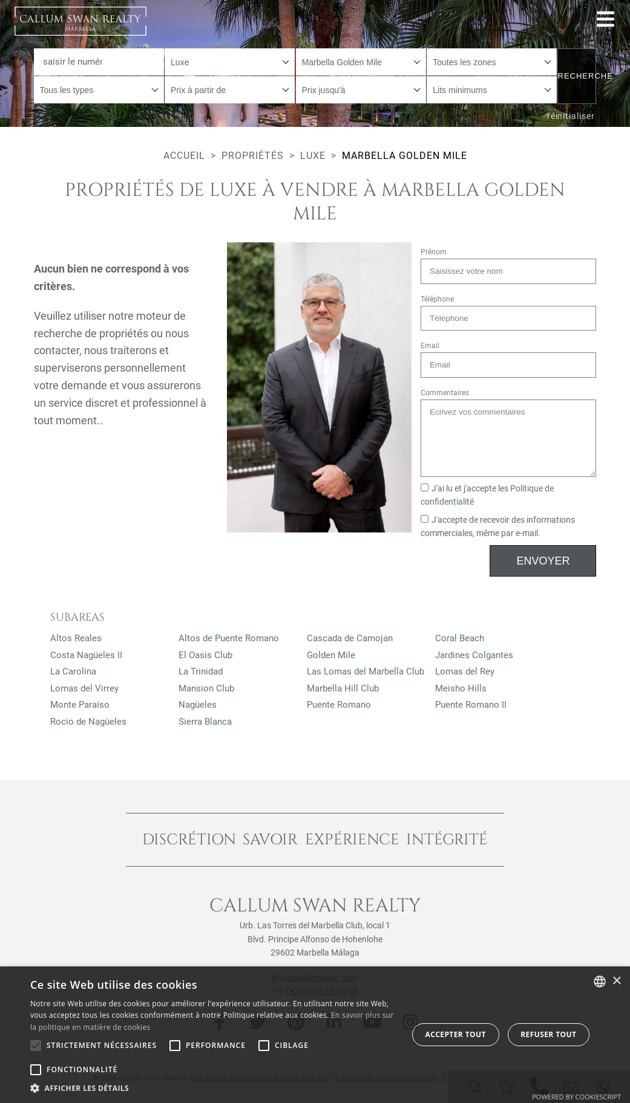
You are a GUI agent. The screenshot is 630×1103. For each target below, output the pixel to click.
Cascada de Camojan (350, 638)
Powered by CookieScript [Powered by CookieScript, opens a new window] (576, 1096)
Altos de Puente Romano (229, 638)
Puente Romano (339, 704)
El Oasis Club (205, 655)
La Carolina (73, 671)
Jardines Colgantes (474, 655)
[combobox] (230, 62)
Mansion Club (206, 688)
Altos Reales (76, 638)
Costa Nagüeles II (86, 655)
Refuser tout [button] (548, 1034)
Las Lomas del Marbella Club (365, 671)
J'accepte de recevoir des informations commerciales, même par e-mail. (498, 527)
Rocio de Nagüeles (88, 721)
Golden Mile (331, 655)
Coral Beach (459, 638)
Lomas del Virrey (84, 688)
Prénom (434, 252)
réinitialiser (571, 116)
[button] (213, 1088)
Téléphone (437, 299)
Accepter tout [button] (455, 1034)
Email (430, 345)
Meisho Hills (461, 688)
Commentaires (445, 393)
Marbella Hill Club (343, 688)
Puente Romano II (471, 704)
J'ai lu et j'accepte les (487, 495)
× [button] (616, 981)
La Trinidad (201, 671)
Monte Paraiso (80, 704)
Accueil (184, 155)
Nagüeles (198, 704)
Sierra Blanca (205, 721)
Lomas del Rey (464, 671)
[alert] (315, 1034)
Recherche (577, 75)
